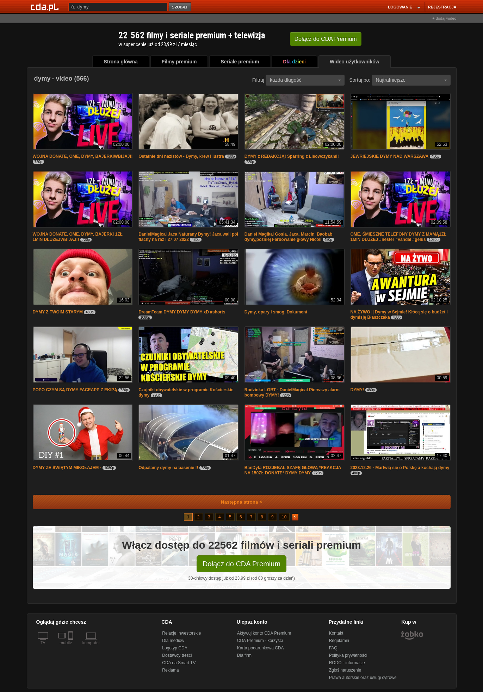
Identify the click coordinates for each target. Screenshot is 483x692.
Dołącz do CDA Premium (241, 564)
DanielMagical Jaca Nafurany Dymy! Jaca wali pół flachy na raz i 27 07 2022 (188, 237)
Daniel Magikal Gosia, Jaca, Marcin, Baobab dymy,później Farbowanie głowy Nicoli (288, 237)
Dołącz (326, 39)
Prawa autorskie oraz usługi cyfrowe (363, 677)
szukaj (180, 7)
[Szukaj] (118, 6)
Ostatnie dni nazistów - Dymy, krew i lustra (181, 156)
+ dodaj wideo (444, 18)
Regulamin (339, 640)
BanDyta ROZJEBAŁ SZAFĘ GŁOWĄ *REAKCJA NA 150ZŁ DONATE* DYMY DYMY (292, 470)
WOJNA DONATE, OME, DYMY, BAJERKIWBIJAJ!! (83, 156)
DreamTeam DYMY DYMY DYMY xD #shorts (181, 312)
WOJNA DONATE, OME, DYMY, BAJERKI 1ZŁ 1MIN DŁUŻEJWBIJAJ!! (78, 237)
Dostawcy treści (177, 655)
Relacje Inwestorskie (181, 633)
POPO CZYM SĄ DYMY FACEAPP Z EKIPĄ (75, 389)
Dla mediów (173, 640)
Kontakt (336, 633)
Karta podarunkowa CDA (260, 648)
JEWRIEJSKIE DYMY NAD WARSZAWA (390, 156)
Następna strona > (237, 502)
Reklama (170, 670)
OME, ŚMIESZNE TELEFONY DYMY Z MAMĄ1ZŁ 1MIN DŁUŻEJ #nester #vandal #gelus (399, 237)
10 (284, 517)
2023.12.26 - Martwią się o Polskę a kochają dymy (400, 467)
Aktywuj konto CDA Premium (264, 633)
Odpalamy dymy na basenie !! (168, 467)
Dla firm (244, 655)
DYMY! (357, 389)
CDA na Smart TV (179, 662)
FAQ (333, 648)
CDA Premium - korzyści (260, 640)
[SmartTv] (71, 646)
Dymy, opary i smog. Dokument (275, 312)
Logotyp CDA (174, 648)
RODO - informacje (347, 662)
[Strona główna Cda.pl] (46, 6)
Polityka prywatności (348, 655)
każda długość (305, 80)
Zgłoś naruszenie (345, 670)
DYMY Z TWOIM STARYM (58, 312)
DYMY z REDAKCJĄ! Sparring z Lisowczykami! (291, 156)
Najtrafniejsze (411, 80)
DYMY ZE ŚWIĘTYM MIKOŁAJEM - (68, 467)
